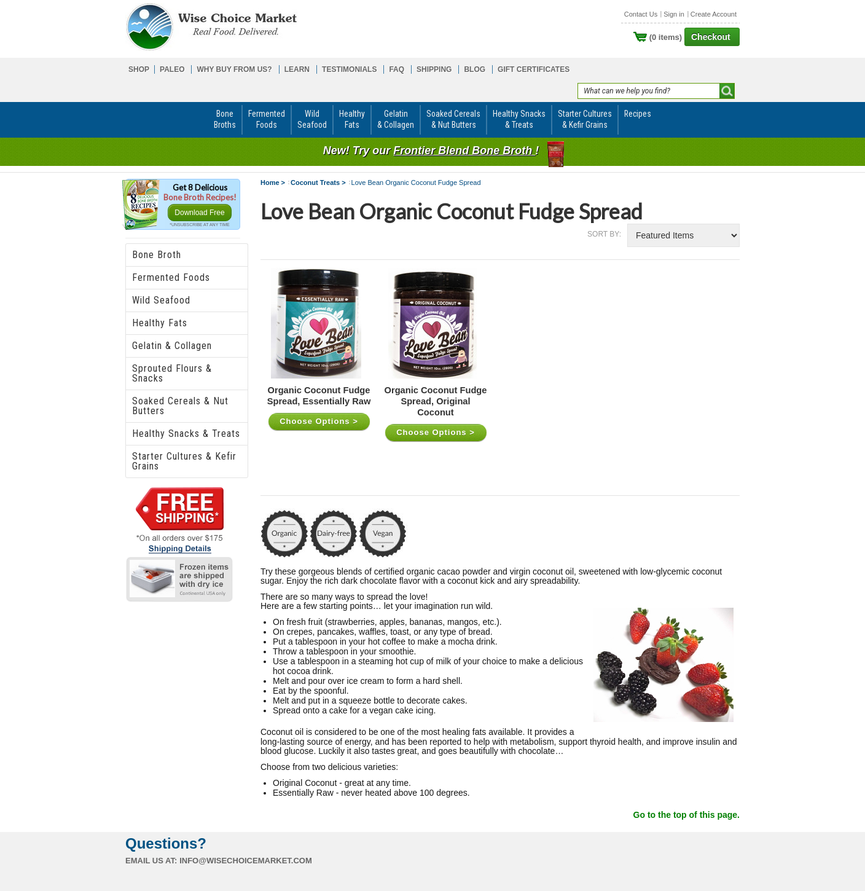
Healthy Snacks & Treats (186, 433)
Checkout (710, 37)
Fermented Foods (171, 277)
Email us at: (151, 860)
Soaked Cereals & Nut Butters (180, 406)
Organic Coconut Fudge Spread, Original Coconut (436, 401)
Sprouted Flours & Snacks (172, 373)
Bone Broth (156, 255)
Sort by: (604, 234)
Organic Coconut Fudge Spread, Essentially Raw (319, 395)
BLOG (474, 69)
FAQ (396, 69)
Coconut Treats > (318, 182)
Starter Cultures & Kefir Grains (184, 461)
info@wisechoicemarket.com (245, 860)
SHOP (138, 69)
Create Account (714, 14)
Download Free (199, 212)
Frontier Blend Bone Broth (464, 150)
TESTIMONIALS (349, 69)
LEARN (297, 69)
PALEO (172, 69)
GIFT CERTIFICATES (533, 69)
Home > (272, 182)
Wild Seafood (161, 300)
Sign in (673, 14)
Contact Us (640, 14)
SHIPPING (434, 69)
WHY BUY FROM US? (234, 69)
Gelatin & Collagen (172, 345)
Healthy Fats (159, 323)
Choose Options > (319, 421)
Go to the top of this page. (686, 815)
